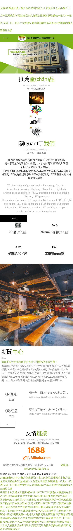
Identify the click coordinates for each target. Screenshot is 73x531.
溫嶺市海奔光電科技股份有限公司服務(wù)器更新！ (29, 361)
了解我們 (13, 218)
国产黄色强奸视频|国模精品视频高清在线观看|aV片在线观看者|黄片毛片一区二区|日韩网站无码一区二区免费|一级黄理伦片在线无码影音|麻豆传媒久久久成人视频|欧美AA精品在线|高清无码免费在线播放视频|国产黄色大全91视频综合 (36, 521)
